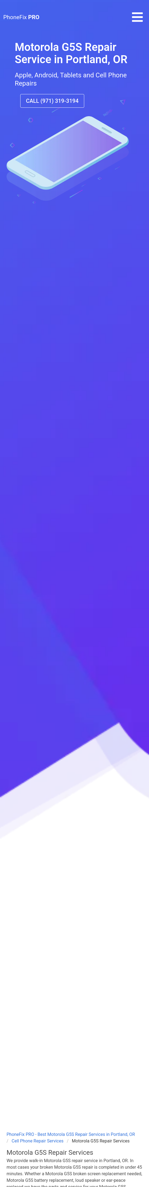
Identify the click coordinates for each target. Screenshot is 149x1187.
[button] (137, 21)
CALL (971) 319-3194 (52, 101)
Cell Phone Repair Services (38, 1141)
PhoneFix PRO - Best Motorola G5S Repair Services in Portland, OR (71, 1134)
